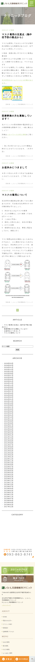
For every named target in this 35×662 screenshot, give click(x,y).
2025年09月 (9, 373)
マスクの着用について (14, 195)
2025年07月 (9, 375)
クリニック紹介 (7, 624)
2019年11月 (9, 483)
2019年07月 (9, 486)
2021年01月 (9, 457)
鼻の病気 (5, 646)
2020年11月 (9, 461)
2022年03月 (9, 431)
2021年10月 (9, 439)
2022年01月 (9, 435)
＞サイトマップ (6, 605)
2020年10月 (9, 463)
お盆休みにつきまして (14, 167)
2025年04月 (9, 379)
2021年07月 (9, 445)
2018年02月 (9, 504)
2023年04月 (9, 411)
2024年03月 (9, 395)
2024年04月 (9, 393)
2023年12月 (9, 401)
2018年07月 (9, 498)
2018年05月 (9, 500)
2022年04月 (9, 429)
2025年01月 (9, 381)
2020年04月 (9, 473)
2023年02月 (9, 413)
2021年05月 (9, 449)
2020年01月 (9, 479)
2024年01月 (9, 399)
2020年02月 (9, 477)
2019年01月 (9, 492)
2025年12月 (9, 369)
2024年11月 (9, 385)
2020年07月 (9, 467)
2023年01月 (9, 415)
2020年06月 (9, 469)
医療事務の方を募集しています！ (16, 329)
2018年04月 (9, 502)
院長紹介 (5, 628)
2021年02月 (9, 455)
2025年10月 (9, 371)
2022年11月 (9, 419)
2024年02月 (9, 397)
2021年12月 (9, 437)
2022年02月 (9, 433)
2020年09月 (9, 465)
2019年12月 (9, 480)
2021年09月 (9, 441)
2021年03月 (9, 453)
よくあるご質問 (7, 653)
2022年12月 (9, 417)
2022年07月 (9, 425)
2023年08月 (9, 405)
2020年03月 (9, 475)
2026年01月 (9, 367)
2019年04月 (9, 490)
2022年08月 (9, 423)
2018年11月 (9, 496)
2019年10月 (9, 485)
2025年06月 (9, 377)
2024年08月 (9, 389)
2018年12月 (9, 494)
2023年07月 (9, 407)
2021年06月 (9, 447)
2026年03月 (9, 363)
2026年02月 (9, 365)
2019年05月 (9, 488)
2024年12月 (9, 383)
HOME (5, 617)
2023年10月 (9, 403)
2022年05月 (9, 427)
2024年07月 (9, 391)
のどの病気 (6, 649)
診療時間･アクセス (8, 631)
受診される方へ (7, 620)
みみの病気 (6, 642)
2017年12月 (9, 506)
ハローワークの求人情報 (16, 134)
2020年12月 (9, 459)
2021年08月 (9, 443)
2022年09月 (9, 421)
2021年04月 (9, 451)
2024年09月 (9, 387)
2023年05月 (9, 409)
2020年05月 (9, 471)
